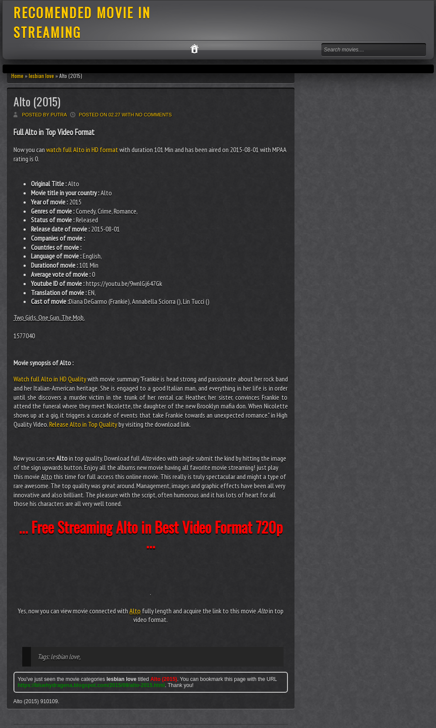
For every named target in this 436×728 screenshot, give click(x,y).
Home (17, 75)
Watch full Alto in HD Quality (50, 378)
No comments (153, 114)
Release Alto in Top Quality (83, 424)
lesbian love (41, 75)
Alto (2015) (37, 101)
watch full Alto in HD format (82, 149)
